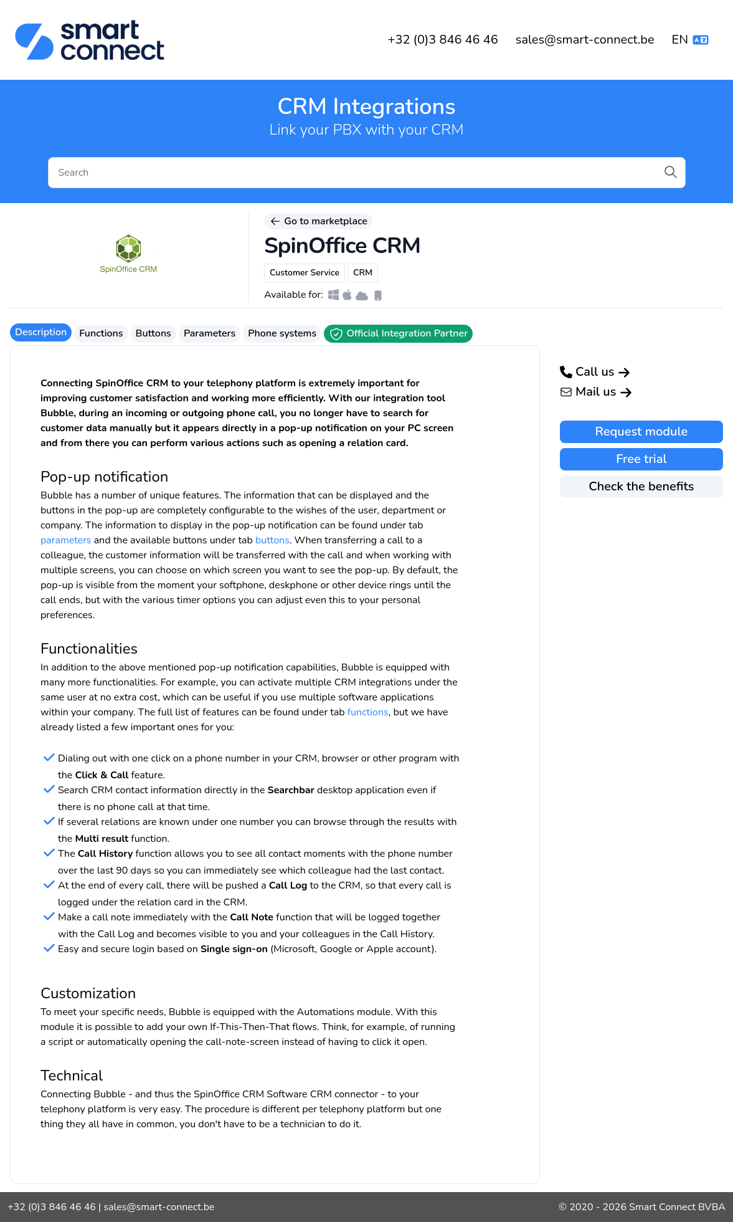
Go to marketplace (318, 221)
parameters (66, 540)
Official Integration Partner (398, 334)
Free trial (641, 459)
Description (41, 332)
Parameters (209, 333)
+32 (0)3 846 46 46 (442, 39)
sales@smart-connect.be (585, 39)
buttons (272, 540)
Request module (641, 431)
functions (368, 712)
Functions (101, 333)
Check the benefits (641, 486)
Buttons (153, 333)
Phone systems (282, 333)
